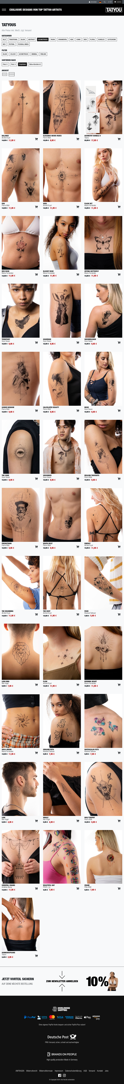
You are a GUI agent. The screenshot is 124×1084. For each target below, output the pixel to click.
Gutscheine (112, 39)
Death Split (47, 543)
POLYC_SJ (46, 887)
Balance (5, 136)
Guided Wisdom (8, 407)
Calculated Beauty (51, 407)
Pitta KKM (87, 887)
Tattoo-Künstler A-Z (35, 64)
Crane (87, 885)
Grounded (47, 475)
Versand (92, 1071)
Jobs (106, 1071)
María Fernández (90, 205)
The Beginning (7, 611)
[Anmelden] (93, 2)
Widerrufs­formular (46, 1071)
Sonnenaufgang (8, 952)
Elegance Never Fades (52, 136)
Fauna (53, 39)
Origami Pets (48, 749)
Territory (6, 339)
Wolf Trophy (89, 817)
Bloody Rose (48, 271)
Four (86, 611)
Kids (85, 39)
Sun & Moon (6, 749)
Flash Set (88, 203)
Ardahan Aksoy (7, 887)
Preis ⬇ (13, 64)
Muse (86, 407)
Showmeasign (90, 339)
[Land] (100, 2)
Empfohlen (22, 64)
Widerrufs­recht (31, 1071)
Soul (45, 203)
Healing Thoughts (91, 475)
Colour (13, 54)
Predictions (7, 543)
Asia (71, 39)
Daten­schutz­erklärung (73, 1071)
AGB (85, 1071)
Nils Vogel (5, 683)
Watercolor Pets (91, 749)
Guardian (47, 339)
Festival (12, 44)
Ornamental (62, 39)
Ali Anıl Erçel (6, 138)
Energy (87, 543)
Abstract (31, 39)
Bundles (101, 39)
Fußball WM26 (23, 44)
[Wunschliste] (110, 2)
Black (23, 39)
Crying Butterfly (91, 271)
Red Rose (5, 271)
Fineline (43, 54)
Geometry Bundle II (92, 136)
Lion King (5, 681)
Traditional (13, 39)
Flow (45, 681)
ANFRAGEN (20, 1071)
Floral (92, 39)
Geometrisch (42, 39)
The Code (5, 475)
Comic (78, 39)
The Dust (46, 611)
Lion (3, 817)
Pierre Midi (47, 138)
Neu (4, 44)
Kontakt (100, 1071)
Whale (45, 817)
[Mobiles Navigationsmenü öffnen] (5, 9)
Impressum (59, 1071)
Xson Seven (6, 341)
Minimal (34, 54)
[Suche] (104, 2)
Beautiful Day (49, 885)
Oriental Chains (8, 885)
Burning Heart (90, 681)
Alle (4, 39)
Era (3, 203)
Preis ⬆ (5, 64)
